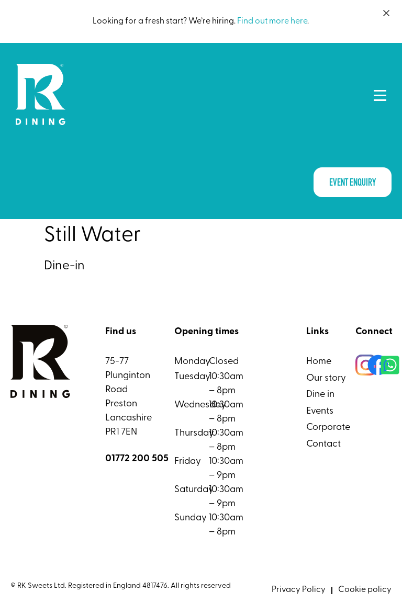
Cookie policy (365, 590)
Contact (323, 444)
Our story (326, 378)
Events (319, 411)
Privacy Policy (299, 590)
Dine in (320, 395)
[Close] (386, 13)
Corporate (328, 427)
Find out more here (272, 21)
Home (318, 362)
